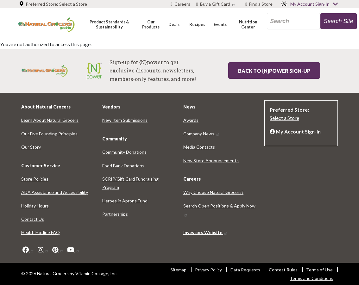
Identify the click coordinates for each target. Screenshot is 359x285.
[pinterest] (58, 250)
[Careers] (180, 4)
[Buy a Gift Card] (216, 4)
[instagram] (43, 250)
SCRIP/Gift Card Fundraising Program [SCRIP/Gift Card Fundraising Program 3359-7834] (130, 183)
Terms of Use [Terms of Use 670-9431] (319, 269)
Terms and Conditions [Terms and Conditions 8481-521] (311, 278)
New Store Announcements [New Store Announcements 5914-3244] (211, 160)
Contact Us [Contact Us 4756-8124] (32, 219)
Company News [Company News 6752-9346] (201, 133)
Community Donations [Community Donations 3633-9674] (124, 152)
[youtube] (73, 250)
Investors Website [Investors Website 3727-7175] (205, 232)
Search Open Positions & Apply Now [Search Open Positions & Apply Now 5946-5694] (219, 210)
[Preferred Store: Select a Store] (301, 113)
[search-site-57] (338, 21)
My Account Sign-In (309, 4)
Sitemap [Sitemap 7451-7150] (178, 269)
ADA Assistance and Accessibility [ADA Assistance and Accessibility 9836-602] (54, 192)
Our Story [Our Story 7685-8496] (31, 147)
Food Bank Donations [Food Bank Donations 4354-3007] (123, 165)
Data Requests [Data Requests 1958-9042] (245, 269)
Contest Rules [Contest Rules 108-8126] (283, 269)
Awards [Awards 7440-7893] (190, 120)
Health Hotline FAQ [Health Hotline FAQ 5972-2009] (40, 232)
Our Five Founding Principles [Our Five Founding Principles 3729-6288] (49, 133)
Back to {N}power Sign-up (274, 71)
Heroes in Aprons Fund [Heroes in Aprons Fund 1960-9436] (125, 200)
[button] (109, 24)
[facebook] (28, 250)
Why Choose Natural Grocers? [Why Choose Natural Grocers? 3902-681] (213, 192)
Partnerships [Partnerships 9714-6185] (115, 214)
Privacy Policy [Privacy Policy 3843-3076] (208, 269)
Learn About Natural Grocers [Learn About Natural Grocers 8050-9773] (50, 120)
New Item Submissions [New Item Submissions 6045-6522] (125, 120)
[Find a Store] (259, 4)
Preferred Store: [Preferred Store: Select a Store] (53, 4)
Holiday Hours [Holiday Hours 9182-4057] (35, 205)
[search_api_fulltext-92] (293, 21)
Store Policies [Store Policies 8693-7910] (34, 179)
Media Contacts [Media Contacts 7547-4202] (199, 147)
